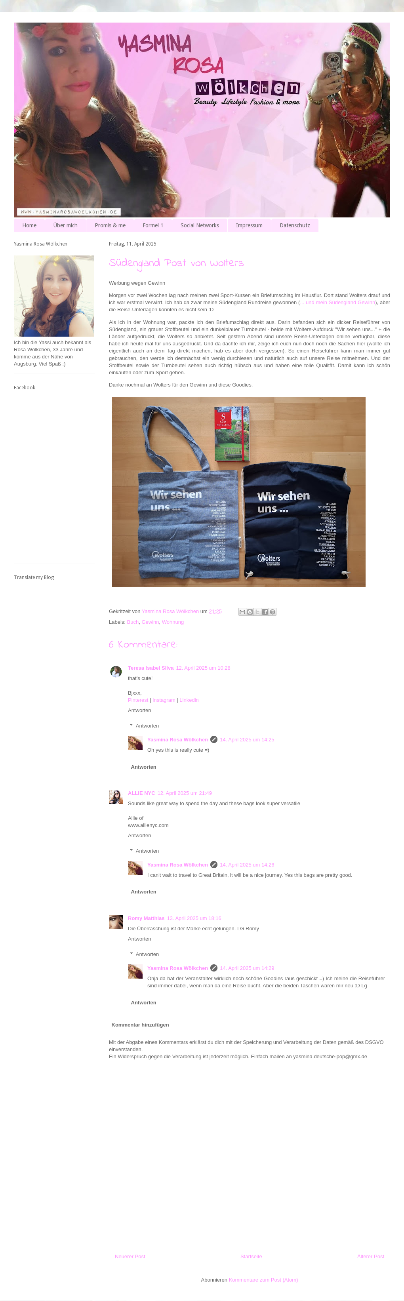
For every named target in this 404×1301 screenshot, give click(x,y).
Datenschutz (295, 225)
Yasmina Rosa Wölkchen (177, 740)
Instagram (163, 700)
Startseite (251, 1256)
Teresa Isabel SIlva (150, 668)
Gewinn (150, 622)
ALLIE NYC (141, 793)
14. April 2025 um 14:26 (247, 865)
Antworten (139, 710)
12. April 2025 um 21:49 (185, 793)
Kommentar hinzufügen (140, 1025)
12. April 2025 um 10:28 (203, 668)
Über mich (65, 225)
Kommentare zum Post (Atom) (263, 1280)
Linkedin (188, 700)
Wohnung (173, 622)
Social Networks (200, 225)
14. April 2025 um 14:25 (247, 740)
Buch (133, 622)
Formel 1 (153, 225)
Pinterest (138, 700)
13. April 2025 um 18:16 (194, 918)
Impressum (249, 225)
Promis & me (110, 225)
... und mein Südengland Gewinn (337, 302)
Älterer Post (370, 1256)
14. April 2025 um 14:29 (247, 968)
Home (29, 225)
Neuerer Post (130, 1256)
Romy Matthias (146, 918)
